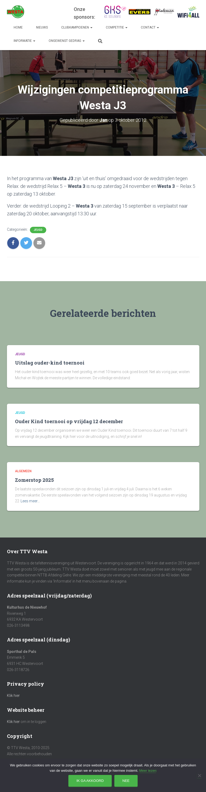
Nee (126, 781)
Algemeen (23, 471)
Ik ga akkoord (90, 781)
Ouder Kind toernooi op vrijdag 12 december (69, 421)
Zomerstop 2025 (34, 480)
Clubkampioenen (76, 27)
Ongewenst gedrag (67, 41)
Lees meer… (30, 501)
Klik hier (13, 695)
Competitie (116, 27)
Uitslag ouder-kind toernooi (49, 362)
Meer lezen (147, 771)
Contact (150, 27)
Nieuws (42, 27)
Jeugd (38, 229)
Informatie (24, 41)
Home (18, 27)
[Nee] (199, 775)
